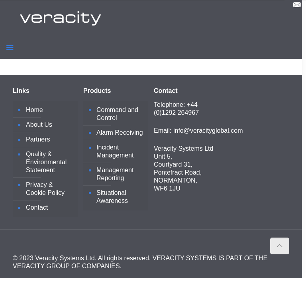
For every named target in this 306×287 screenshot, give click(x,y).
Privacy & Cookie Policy (45, 188)
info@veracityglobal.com (208, 130)
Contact (37, 207)
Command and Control (117, 113)
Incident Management (114, 151)
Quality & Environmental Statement (46, 162)
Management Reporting (114, 174)
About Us (39, 124)
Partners (38, 139)
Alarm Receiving (119, 132)
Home (34, 109)
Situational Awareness (112, 196)
